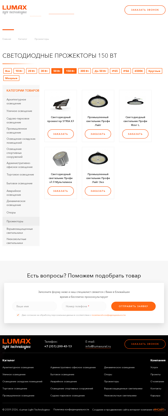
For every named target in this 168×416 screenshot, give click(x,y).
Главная (6, 39)
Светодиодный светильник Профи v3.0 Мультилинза (61, 178)
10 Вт (18, 71)
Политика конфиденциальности (71, 409)
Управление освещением (35, 24)
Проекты (75, 24)
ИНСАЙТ (159, 409)
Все (7, 71)
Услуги (61, 24)
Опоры (11, 212)
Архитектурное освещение (16, 101)
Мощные (11, 78)
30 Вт (44, 71)
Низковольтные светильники (16, 241)
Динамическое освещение (16, 203)
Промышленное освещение (17, 130)
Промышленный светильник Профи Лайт (98, 121)
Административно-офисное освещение (20, 165)
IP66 (126, 71)
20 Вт (31, 71)
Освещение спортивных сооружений (14, 152)
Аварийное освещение (14, 192)
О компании (93, 24)
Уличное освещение (19, 111)
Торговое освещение (20, 174)
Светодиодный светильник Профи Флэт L (135, 121)
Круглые (154, 71)
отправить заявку (133, 306)
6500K (139, 71)
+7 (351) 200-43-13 (99, 12)
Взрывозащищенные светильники (20, 230)
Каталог (8, 24)
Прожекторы (42, 39)
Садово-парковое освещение (18, 120)
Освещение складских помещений (21, 140)
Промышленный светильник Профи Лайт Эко (98, 178)
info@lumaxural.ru (61, 12)
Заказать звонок (145, 9)
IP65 (115, 71)
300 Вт (84, 71)
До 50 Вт (100, 71)
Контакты (112, 24)
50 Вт (56, 71)
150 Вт (70, 71)
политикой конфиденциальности (109, 315)
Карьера (128, 24)
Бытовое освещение (19, 183)
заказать (60, 133)
